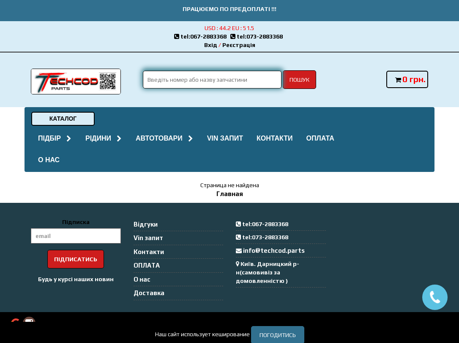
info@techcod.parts (274, 250)
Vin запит (225, 138)
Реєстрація (238, 44)
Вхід (210, 44)
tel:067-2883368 (202, 36)
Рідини (103, 138)
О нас (49, 159)
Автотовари (165, 138)
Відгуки (146, 224)
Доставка (149, 292)
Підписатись (75, 259)
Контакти (275, 138)
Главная (229, 193)
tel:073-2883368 (257, 36)
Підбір (55, 138)
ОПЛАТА (320, 138)
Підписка (76, 222)
